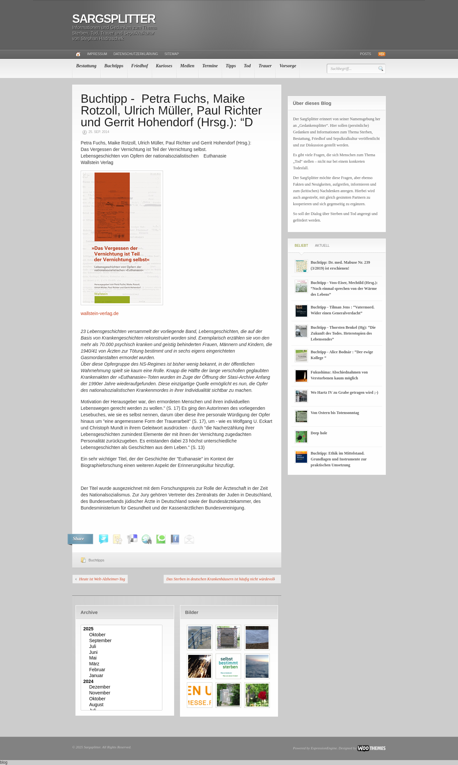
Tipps (231, 65)
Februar (122, 670)
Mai (122, 658)
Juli (122, 647)
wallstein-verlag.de (100, 313)
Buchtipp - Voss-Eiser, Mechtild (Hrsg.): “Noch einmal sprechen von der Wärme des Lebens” (344, 288)
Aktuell (322, 245)
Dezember (122, 687)
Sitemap (172, 54)
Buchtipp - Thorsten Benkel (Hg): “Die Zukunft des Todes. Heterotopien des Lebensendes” (343, 333)
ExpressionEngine (324, 748)
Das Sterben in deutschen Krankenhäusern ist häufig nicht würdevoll (220, 579)
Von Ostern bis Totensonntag (335, 412)
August (122, 705)
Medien (187, 65)
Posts (365, 54)
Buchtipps (113, 65)
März (122, 664)
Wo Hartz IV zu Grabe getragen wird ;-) (344, 392)
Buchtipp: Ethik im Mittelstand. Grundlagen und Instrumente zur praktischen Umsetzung (339, 459)
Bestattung (86, 65)
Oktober (122, 635)
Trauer (264, 65)
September (122, 641)
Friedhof (139, 65)
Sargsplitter (113, 18)
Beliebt (301, 245)
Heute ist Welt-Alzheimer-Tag (102, 579)
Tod (247, 65)
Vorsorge (287, 65)
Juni (122, 653)
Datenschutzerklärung (136, 54)
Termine (210, 65)
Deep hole (319, 433)
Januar (122, 676)
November (122, 693)
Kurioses (164, 65)
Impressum (97, 54)
